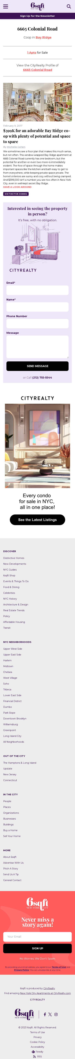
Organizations (11, 812)
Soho (6, 683)
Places (7, 807)
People (7, 801)
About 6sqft (9, 857)
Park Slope (9, 712)
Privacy (37, 1037)
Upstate (7, 768)
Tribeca (7, 689)
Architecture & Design (15, 604)
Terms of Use (59, 967)
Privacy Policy (21, 970)
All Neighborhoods (13, 741)
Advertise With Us (13, 862)
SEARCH (69, 6)
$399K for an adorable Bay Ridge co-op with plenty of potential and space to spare (36, 136)
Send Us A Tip (11, 874)
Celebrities (9, 593)
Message (12, 333)
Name (11, 299)
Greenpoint (9, 730)
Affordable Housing (14, 622)
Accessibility (37, 1046)
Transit (6, 627)
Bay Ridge (44, 37)
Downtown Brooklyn (14, 718)
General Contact (12, 880)
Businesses (9, 818)
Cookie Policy (37, 1042)
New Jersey (9, 774)
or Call (37, 377)
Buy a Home (10, 830)
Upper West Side (12, 648)
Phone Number (16, 316)
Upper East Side (12, 654)
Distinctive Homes (16, 194)
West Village (10, 677)
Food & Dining (11, 587)
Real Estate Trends (13, 610)
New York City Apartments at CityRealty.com (45, 993)
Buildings (8, 824)
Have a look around (17, 187)
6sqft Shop (9, 575)
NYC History (10, 598)
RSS (37, 1056)
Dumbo (7, 707)
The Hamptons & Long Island (19, 762)
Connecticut (10, 780)
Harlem (7, 660)
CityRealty (49, 988)
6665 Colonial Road (37, 70)
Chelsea (7, 672)
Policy (6, 616)
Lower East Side (12, 695)
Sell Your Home (12, 836)
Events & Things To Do (16, 581)
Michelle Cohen (16, 146)
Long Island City (12, 736)
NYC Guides (10, 569)
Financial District (12, 701)
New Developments (14, 563)
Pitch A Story (10, 868)
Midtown (8, 666)
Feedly (37, 1051)
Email (10, 282)
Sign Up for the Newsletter (37, 15)
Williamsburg (10, 724)
